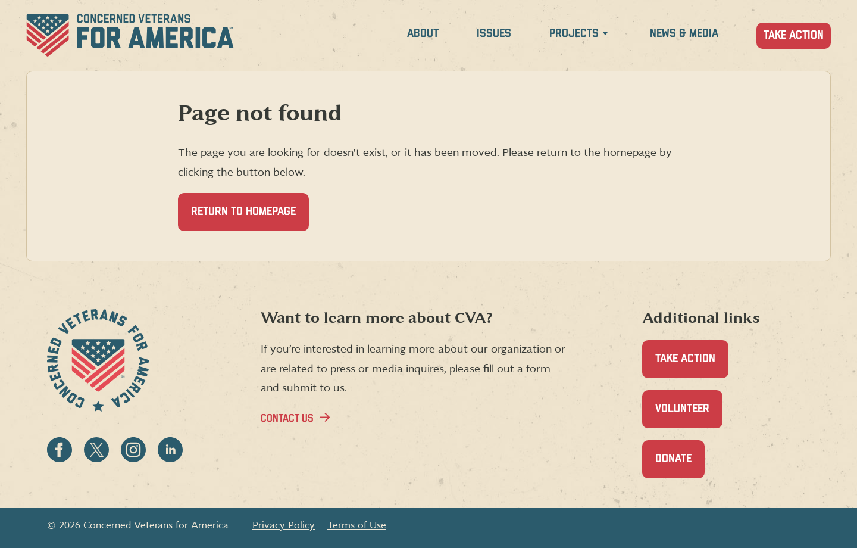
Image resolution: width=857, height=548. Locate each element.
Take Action (794, 35)
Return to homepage (243, 212)
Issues (494, 34)
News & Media (684, 34)
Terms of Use (356, 525)
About (423, 34)
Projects (574, 34)
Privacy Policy (283, 525)
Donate (680, 465)
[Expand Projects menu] (605, 35)
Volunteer (688, 415)
